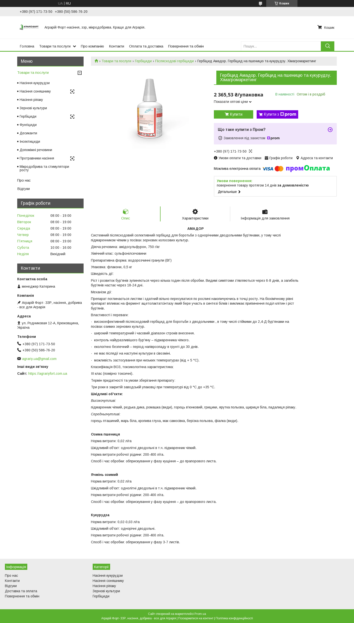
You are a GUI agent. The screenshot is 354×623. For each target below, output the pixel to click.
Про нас (24, 180)
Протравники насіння (37, 158)
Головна (27, 46)
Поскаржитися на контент (195, 618)
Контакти (116, 46)
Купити (236, 114)
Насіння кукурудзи (35, 83)
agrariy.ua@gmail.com (39, 359)
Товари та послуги (55, 46)
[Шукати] (327, 46)
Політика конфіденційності (234, 618)
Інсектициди (30, 141)
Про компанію (92, 46)
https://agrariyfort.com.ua (47, 373)
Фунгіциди (28, 125)
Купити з (280, 114)
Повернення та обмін (186, 46)
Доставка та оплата (21, 591)
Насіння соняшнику (35, 91)
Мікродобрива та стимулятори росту (44, 168)
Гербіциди (143, 61)
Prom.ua (200, 614)
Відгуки (23, 189)
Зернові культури (33, 108)
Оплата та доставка (146, 46)
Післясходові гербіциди (174, 61)
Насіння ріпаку (31, 100)
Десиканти (28, 133)
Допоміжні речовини (36, 150)
